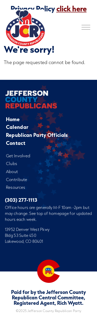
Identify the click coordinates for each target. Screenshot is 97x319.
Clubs (11, 163)
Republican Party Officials (37, 135)
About (12, 171)
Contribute (16, 179)
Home (13, 119)
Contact (15, 143)
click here (71, 8)
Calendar (17, 127)
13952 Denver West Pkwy (27, 229)
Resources (15, 187)
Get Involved (18, 155)
